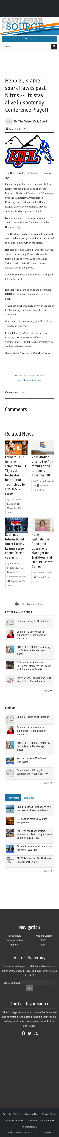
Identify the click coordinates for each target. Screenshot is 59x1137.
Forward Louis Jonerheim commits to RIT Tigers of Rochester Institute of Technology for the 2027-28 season (15, 475)
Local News (15, 935)
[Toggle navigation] (29, 39)
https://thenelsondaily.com (29, 379)
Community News (15, 940)
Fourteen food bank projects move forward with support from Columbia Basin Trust (34, 834)
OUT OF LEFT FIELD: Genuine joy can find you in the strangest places (33, 650)
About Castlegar (29, 1126)
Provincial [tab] (13, 797)
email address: (12, 982)
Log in (48, 1132)
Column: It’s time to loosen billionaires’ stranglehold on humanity (31, 635)
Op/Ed (44, 940)
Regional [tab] (29, 797)
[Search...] (26, 47)
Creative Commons (14, 1120)
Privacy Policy (49, 1114)
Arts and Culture (44, 935)
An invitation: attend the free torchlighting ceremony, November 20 (42, 466)
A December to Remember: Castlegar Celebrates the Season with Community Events (34, 666)
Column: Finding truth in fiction (33, 621)
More (48, 690)
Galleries (15, 944)
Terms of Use (31, 1114)
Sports (24, 392)
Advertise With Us (12, 1114)
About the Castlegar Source (41, 1120)
